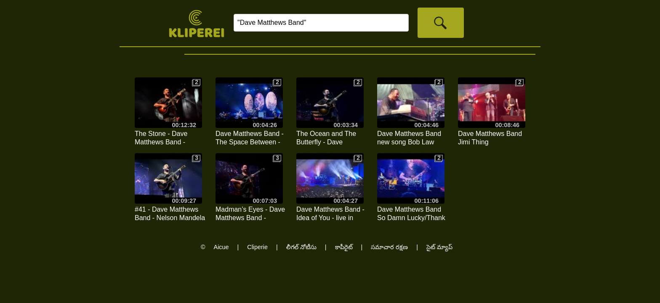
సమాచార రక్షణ (389, 247)
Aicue (221, 247)
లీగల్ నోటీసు (301, 247)
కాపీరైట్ (344, 247)
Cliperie (257, 247)
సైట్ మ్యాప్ (439, 247)
